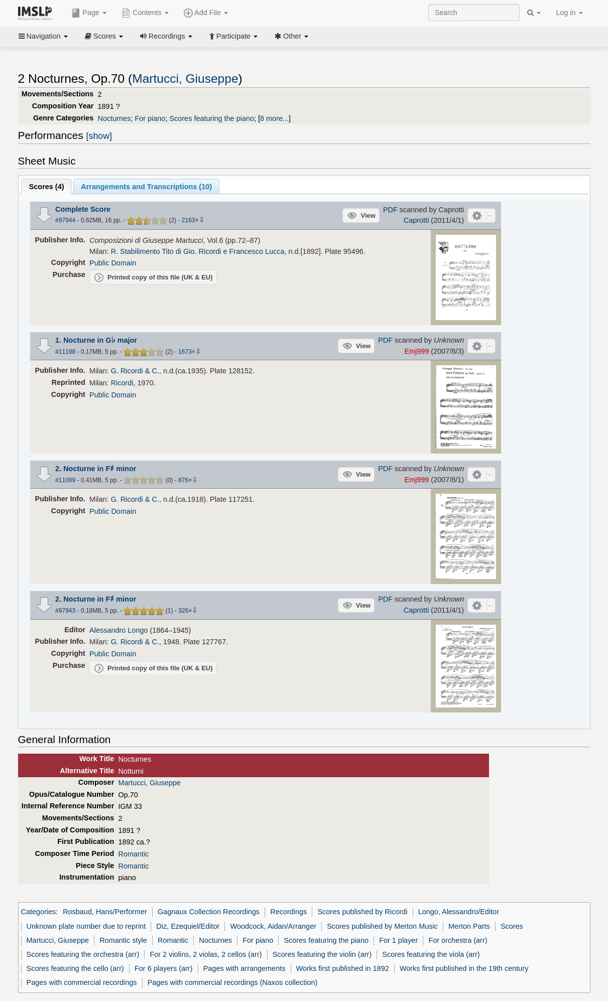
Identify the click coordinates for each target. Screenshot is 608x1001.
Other (291, 36)
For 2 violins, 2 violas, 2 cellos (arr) (206, 954)
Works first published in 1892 (342, 968)
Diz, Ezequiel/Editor (187, 926)
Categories (38, 912)
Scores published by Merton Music (382, 926)
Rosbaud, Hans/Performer (105, 912)
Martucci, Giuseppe (185, 78)
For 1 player (398, 940)
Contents (145, 13)
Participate (233, 36)
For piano (150, 118)
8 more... (274, 118)
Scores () (46, 187)
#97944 (65, 220)
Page (88, 13)
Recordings (166, 36)
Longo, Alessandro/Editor (458, 912)
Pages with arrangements (244, 968)
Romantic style (123, 940)
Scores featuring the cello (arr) (75, 968)
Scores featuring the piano (211, 118)
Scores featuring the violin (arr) (322, 954)
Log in (569, 13)
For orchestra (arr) (457, 940)
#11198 (65, 351)
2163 (188, 220)
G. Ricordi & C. (135, 371)
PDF (390, 210)
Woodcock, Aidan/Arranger (273, 926)
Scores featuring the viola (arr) (430, 954)
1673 (185, 351)
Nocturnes (114, 118)
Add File (206, 13)
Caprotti (416, 220)
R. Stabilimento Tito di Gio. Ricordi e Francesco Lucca (198, 251)
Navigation (43, 36)
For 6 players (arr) (164, 968)
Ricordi (122, 383)
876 (183, 480)
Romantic (133, 854)
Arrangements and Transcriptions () (146, 187)
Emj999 (416, 351)
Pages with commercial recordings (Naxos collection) (233, 982)
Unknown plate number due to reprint (86, 926)
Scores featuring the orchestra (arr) (83, 954)
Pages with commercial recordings (82, 982)
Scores (104, 36)
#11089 (65, 480)
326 (183, 610)
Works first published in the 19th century (464, 968)
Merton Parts (469, 926)
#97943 (65, 610)
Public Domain (112, 263)
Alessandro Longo (118, 630)
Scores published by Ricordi (362, 912)
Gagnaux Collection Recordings (209, 912)
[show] (99, 136)
